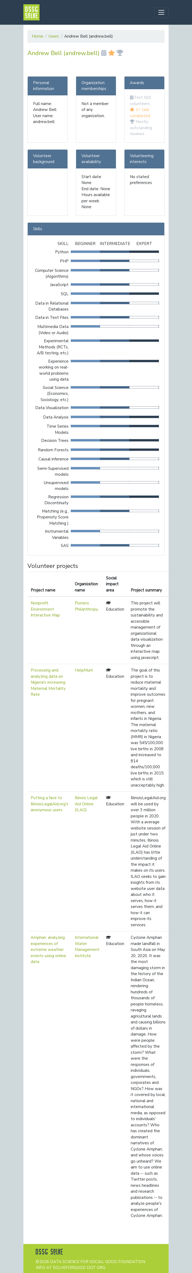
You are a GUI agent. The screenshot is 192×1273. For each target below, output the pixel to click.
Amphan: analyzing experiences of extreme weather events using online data (48, 949)
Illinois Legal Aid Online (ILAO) (86, 804)
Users (54, 36)
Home (37, 36)
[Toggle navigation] (161, 12)
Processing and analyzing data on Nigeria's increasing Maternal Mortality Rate (48, 682)
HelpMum (84, 670)
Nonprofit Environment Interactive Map (45, 609)
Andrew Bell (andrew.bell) (75, 53)
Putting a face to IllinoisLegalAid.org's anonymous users (49, 804)
